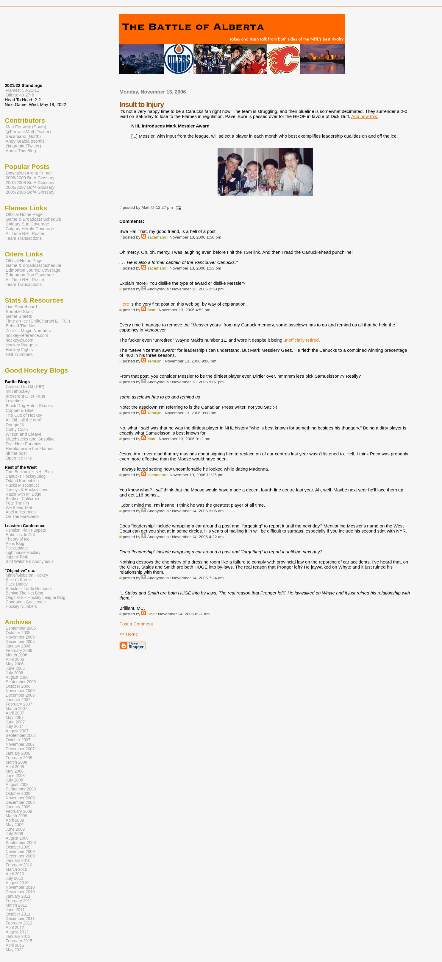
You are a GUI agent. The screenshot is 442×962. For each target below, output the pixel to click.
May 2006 (15, 664)
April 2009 (15, 820)
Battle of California (22, 498)
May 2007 (15, 717)
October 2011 (18, 914)
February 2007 (19, 704)
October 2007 (18, 740)
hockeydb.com (19, 340)
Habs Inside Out (20, 535)
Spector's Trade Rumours (29, 588)
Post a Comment (136, 623)
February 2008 (19, 758)
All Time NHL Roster (25, 233)
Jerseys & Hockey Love (27, 490)
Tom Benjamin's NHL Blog (29, 472)
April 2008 (15, 767)
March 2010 (16, 869)
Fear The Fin (17, 503)
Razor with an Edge (23, 494)
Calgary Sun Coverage (27, 224)
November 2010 (20, 887)
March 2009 (16, 816)
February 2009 (19, 811)
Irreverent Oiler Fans (25, 396)
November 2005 (20, 637)
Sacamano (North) (23, 136)
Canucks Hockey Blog (26, 476)
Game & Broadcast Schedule (33, 219)
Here (124, 303)
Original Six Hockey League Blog (35, 597)
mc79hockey (18, 391)
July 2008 (14, 780)
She (150, 614)
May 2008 (15, 771)
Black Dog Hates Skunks (29, 405)
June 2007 (15, 722)
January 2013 (18, 936)
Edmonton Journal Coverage (33, 270)
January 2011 (18, 896)
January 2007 (18, 700)
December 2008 (20, 802)
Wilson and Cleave (23, 434)
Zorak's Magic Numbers (28, 330)
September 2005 (21, 628)
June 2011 (15, 909)
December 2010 (20, 892)
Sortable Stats (19, 311)
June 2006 (15, 668)
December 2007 (20, 749)
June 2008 (15, 775)
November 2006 (20, 691)
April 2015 (15, 945)
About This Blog (21, 150)
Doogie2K (15, 424)
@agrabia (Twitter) (23, 146)
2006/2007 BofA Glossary (30, 187)
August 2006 (17, 677)
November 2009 (20, 851)
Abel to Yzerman (21, 512)
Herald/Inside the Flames (30, 448)
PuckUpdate (17, 548)
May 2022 (15, 950)
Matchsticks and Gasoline (30, 439)
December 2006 (20, 695)
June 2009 (15, 829)
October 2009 (18, 847)
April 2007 (15, 713)
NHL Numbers (19, 354)
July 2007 (14, 726)
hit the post (16, 453)
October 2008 (18, 793)
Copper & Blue (20, 410)
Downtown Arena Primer (29, 173)
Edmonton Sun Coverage (30, 275)
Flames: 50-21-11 (22, 90)
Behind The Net (20, 325)
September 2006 (21, 682)
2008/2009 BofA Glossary (30, 177)
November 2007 (20, 744)
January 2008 (18, 753)
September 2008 (21, 789)
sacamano (156, 237)
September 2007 (21, 735)
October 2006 (18, 686)
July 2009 (14, 834)
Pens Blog (15, 543)
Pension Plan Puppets (26, 530)
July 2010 (14, 878)
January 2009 (18, 807)
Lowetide (14, 401)
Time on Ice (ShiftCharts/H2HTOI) (38, 321)
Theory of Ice (17, 539)
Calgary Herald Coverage (30, 228)
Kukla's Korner (19, 579)
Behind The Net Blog (24, 593)
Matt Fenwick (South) (26, 126)
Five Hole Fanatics (23, 443)
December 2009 (20, 856)
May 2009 (15, 825)
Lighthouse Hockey (23, 552)
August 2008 (17, 784)
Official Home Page (24, 214)
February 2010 (19, 865)
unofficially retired (301, 340)
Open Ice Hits (19, 458)
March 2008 (16, 762)
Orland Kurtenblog (22, 481)
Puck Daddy (17, 584)
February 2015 (19, 941)
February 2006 (19, 650)
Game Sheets (19, 316)
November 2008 (20, 798)
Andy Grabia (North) (25, 141)
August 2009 (17, 838)
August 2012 (17, 932)
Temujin (154, 361)
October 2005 (18, 633)
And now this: (364, 116)
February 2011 (19, 901)
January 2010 (18, 860)
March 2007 (16, 708)
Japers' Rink (17, 557)
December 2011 (20, 918)
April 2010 (15, 874)
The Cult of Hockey (24, 415)
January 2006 (18, 646)
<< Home (128, 633)
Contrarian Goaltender (26, 602)
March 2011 (16, 905)
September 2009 (21, 842)
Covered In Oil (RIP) (25, 386)
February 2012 (19, 923)
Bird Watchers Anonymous (30, 561)
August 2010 (17, 883)
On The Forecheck (22, 516)
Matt (151, 310)
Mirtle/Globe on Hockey (27, 575)
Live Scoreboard (21, 306)
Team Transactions (24, 238)
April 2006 (15, 659)
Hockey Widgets (21, 345)
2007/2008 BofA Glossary (30, 182)
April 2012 (15, 927)
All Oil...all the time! (24, 420)
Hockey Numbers (21, 606)
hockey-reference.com (27, 335)
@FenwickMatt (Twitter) (28, 131)
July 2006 (14, 673)
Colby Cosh (17, 429)
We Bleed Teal (19, 507)
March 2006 (16, 655)
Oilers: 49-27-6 (20, 95)
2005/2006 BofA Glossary (30, 192)
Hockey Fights (19, 349)
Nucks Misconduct (22, 485)
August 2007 (17, 731)
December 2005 (20, 641)
